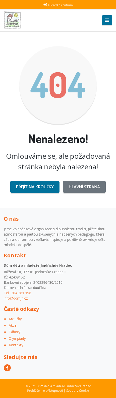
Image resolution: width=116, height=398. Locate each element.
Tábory (12, 331)
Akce (10, 325)
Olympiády (15, 338)
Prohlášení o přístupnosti (45, 390)
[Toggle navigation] (107, 20)
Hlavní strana (84, 187)
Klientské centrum (60, 5)
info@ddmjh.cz (16, 298)
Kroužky (13, 318)
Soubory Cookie (77, 390)
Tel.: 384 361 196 (17, 293)
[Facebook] (7, 367)
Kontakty (13, 345)
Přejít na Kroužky (35, 187)
